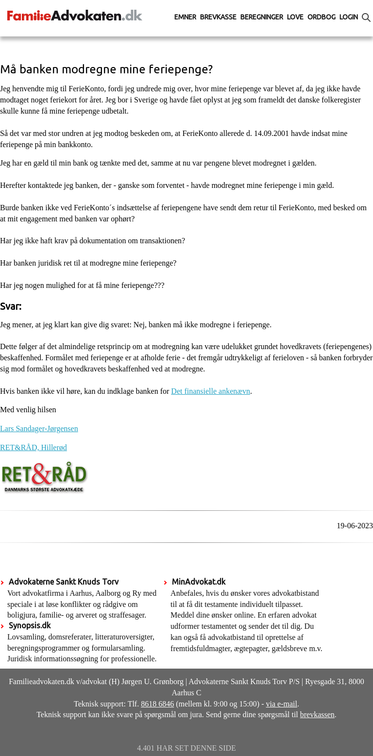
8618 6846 (157, 704)
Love (295, 17)
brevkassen (317, 714)
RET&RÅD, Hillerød (33, 447)
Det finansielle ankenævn (210, 391)
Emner (185, 17)
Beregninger (261, 17)
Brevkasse (218, 17)
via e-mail (281, 704)
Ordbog (321, 17)
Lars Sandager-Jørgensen (39, 428)
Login (348, 17)
